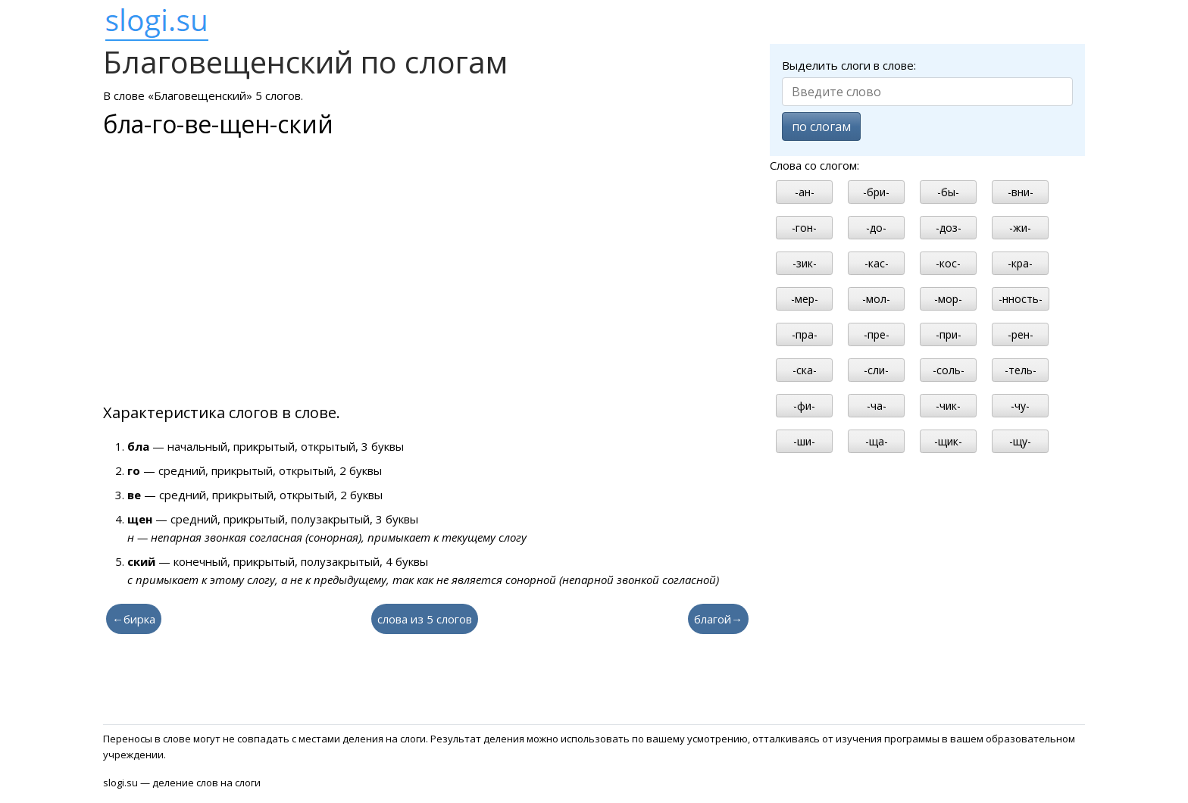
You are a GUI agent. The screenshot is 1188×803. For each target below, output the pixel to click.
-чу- (1020, 405)
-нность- (1021, 299)
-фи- (804, 405)
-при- (948, 334)
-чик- (948, 405)
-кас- (876, 263)
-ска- (805, 370)
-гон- (804, 227)
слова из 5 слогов (424, 618)
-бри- (876, 192)
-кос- (948, 263)
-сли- (876, 370)
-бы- (948, 192)
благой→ (718, 618)
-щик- (948, 441)
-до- (876, 227)
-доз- (948, 227)
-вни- (1020, 192)
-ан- (804, 192)
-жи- (1020, 227)
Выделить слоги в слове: (849, 65)
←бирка (133, 618)
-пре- (876, 334)
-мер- (804, 299)
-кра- (1020, 263)
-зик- (805, 263)
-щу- (1020, 441)
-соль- (948, 370)
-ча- (876, 405)
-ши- (804, 441)
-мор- (948, 299)
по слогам (821, 126)
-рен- (1020, 334)
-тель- (1020, 370)
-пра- (805, 334)
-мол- (876, 299)
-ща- (876, 441)
